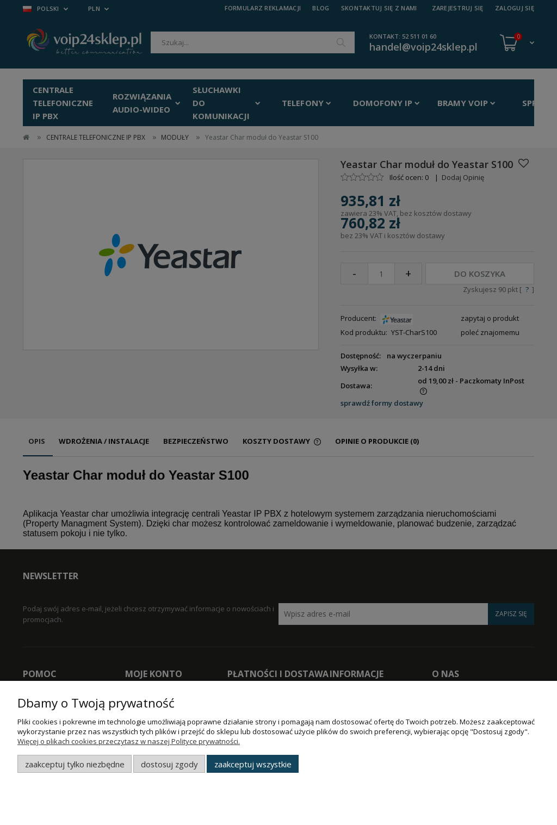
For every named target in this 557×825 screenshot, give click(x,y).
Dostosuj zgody (169, 764)
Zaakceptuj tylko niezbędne (75, 764)
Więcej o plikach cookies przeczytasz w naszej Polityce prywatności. (128, 741)
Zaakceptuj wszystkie (253, 764)
